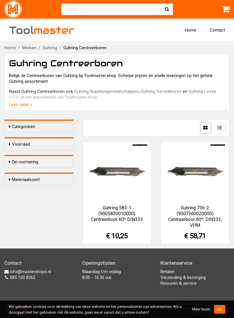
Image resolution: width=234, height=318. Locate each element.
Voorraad (19, 144)
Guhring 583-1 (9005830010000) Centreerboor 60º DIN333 (117, 213)
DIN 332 (28, 189)
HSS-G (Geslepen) (38, 225)
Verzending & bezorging (183, 277)
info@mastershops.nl (27, 271)
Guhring (50, 47)
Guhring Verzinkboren (161, 91)
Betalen (167, 271)
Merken (29, 47)
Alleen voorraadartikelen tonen (40, 155)
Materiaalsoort (24, 214)
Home (190, 30)
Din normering (23, 178)
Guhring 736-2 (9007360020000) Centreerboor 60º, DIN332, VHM (195, 216)
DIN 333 (28, 197)
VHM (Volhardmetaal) (41, 232)
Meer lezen (201, 309)
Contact (217, 30)
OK (219, 309)
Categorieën (22, 126)
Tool (41, 30)
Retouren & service (178, 283)
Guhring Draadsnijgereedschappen (106, 91)
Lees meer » (20, 104)
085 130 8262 (19, 277)
